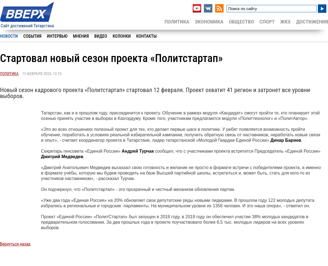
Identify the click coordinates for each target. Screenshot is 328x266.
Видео (100, 36)
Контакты (146, 36)
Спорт (267, 22)
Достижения (312, 22)
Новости (9, 36)
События (32, 36)
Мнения (81, 36)
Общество (241, 22)
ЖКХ (285, 22)
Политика (177, 22)
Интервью (57, 36)
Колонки (122, 36)
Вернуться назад (15, 244)
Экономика (209, 22)
